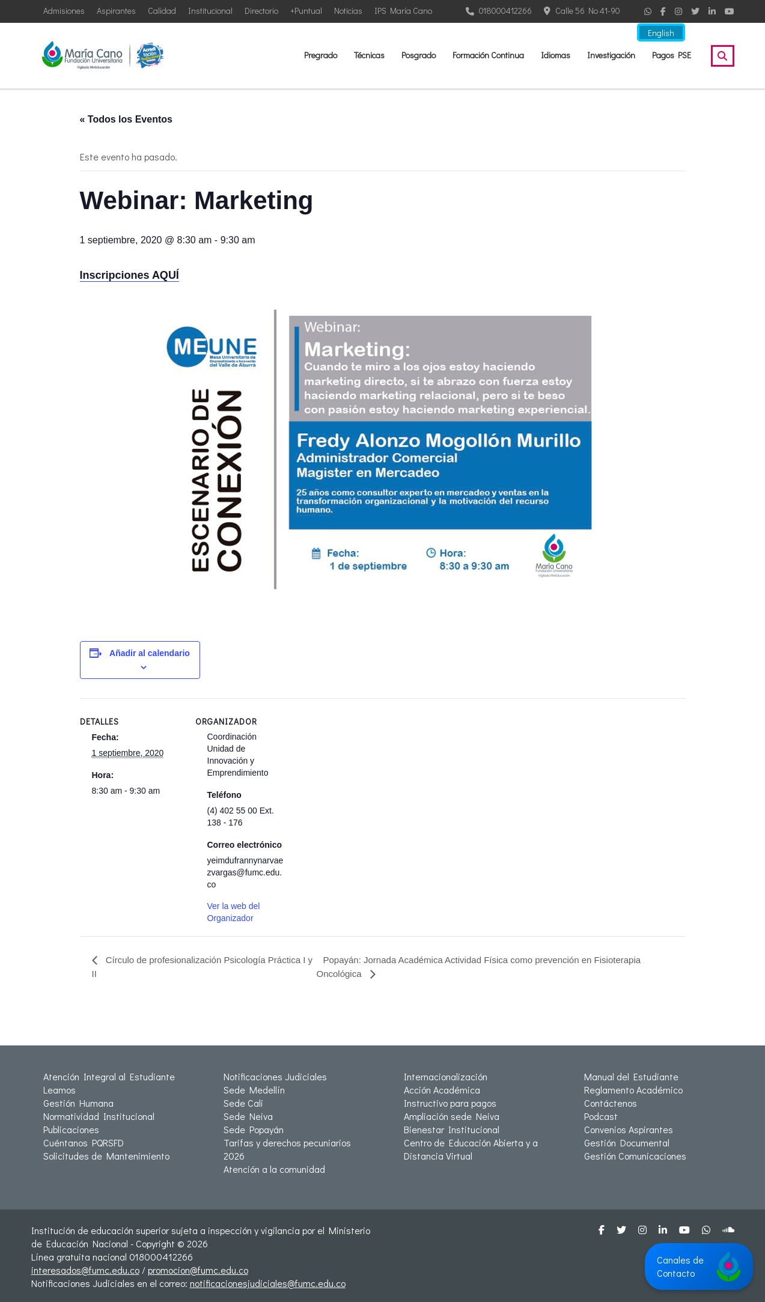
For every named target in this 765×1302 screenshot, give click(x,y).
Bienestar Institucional (451, 1129)
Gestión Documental (626, 1142)
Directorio (261, 10)
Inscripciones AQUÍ (129, 275)
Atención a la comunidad (274, 1169)
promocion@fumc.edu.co (198, 1270)
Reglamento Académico (633, 1089)
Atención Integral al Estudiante (109, 1076)
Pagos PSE (671, 55)
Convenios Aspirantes (628, 1129)
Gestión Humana (78, 1103)
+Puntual (306, 10)
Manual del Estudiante (631, 1076)
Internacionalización (445, 1076)
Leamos (59, 1089)
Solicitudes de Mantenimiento (106, 1155)
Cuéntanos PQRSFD (83, 1142)
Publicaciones (71, 1129)
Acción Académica (442, 1089)
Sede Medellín (254, 1089)
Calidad (162, 10)
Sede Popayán (254, 1129)
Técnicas (369, 55)
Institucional (210, 10)
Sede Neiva (248, 1116)
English (662, 34)
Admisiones (64, 10)
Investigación (611, 55)
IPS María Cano (403, 10)
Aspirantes (116, 10)
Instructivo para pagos (450, 1103)
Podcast (601, 1116)
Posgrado (418, 55)
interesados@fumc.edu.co (85, 1270)
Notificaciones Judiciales (275, 1076)
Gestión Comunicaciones (635, 1155)
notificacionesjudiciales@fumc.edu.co (268, 1283)
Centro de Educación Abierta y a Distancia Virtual (471, 1149)
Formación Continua (488, 55)
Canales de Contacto (699, 1267)
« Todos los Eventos (126, 119)
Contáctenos (610, 1103)
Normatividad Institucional (98, 1116)
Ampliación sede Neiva (451, 1116)
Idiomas (555, 55)
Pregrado (320, 55)
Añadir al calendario (149, 653)
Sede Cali (243, 1103)
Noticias (348, 10)
